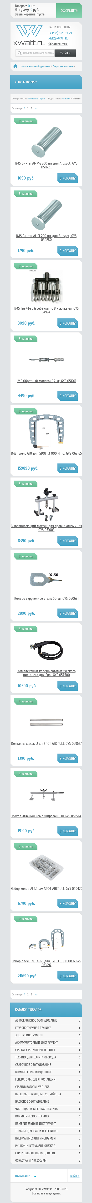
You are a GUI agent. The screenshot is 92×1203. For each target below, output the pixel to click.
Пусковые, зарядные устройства (38, 1094)
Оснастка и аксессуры (30, 1161)
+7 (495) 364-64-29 (60, 33)
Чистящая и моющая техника (36, 1109)
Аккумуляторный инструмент (36, 1043)
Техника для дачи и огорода (35, 1057)
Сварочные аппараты (63, 66)
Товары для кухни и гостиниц (36, 1131)
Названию (33, 98)
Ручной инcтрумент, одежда (35, 1146)
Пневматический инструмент (35, 1138)
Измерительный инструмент (35, 1124)
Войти (75, 1176)
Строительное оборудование (35, 1153)
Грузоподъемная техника (33, 1028)
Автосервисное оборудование (35, 66)
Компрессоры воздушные (33, 1072)
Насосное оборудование (32, 1102)
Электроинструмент (29, 1035)
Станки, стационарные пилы (35, 1050)
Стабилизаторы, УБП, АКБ (32, 1087)
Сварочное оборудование (33, 1065)
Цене (42, 98)
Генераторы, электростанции (35, 1079)
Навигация (23, 1176)
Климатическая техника (32, 1116)
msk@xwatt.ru (58, 38)
